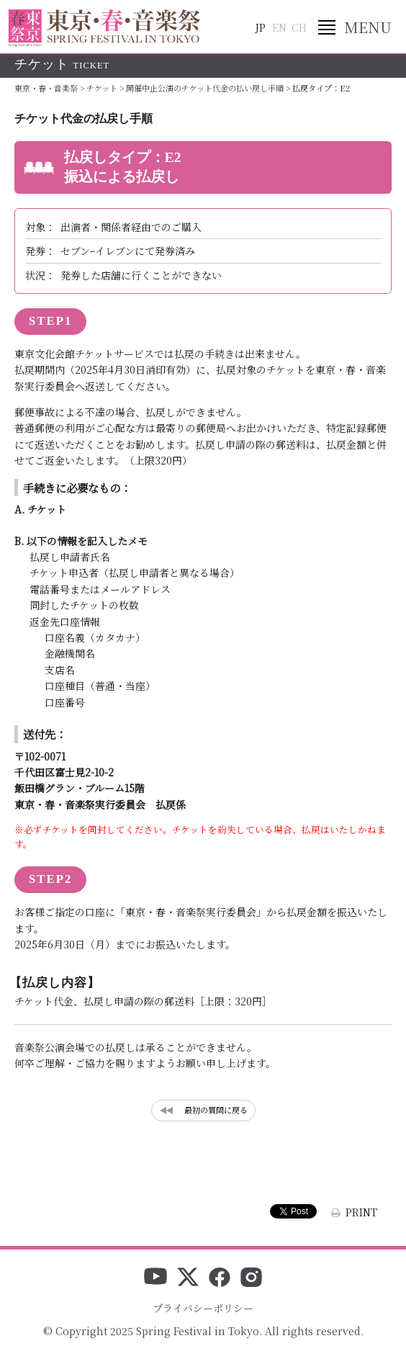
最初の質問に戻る (216, 1110)
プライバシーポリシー (203, 1308)
